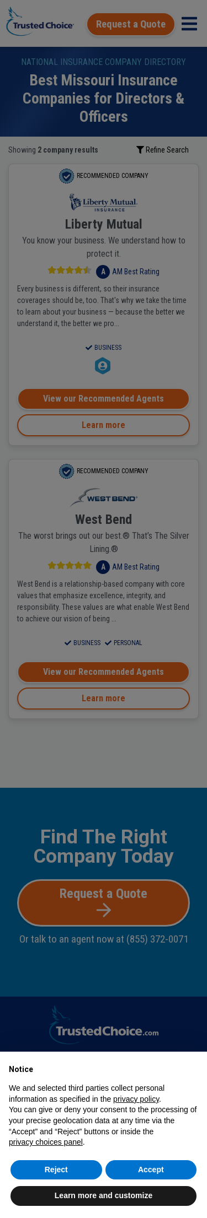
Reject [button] (56, 1169)
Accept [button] (151, 1169)
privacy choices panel (46, 1142)
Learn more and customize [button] (103, 1195)
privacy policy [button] (136, 1099)
